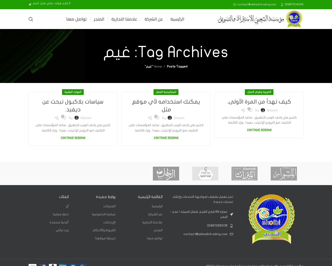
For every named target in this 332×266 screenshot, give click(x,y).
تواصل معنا (155, 238)
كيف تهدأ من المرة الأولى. (259, 102)
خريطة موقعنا (105, 238)
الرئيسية (157, 206)
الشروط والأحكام (104, 230)
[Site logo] (260, 19)
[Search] (31, 19)
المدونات (109, 206)
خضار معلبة (61, 214)
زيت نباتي (62, 230)
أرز (67, 206)
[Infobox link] (292, 4)
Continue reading (259, 130)
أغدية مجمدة (59, 222)
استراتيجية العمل (166, 92)
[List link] (201, 225)
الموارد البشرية (72, 92)
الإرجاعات (109, 222)
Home (158, 66)
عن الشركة (155, 214)
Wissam (272, 110)
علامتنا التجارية (152, 222)
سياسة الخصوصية (104, 214)
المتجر (158, 230)
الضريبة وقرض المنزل (259, 92)
